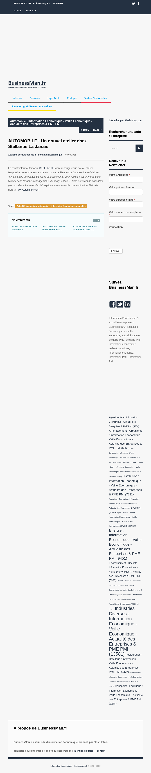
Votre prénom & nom (122, 187)
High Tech (31, 11)
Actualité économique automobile (32, 206)
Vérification (116, 227)
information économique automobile (68, 206)
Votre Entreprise (119, 175)
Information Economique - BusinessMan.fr (69, 766)
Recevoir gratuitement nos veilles (32, 106)
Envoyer (115, 251)
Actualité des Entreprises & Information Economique (35, 155)
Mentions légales (83, 750)
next (97, 129)
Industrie (58, 3)
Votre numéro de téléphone (125, 213)
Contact (101, 750)
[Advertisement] (75, 47)
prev (84, 129)
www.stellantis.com (28, 189)
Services (18, 11)
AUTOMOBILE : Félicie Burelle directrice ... (54, 228)
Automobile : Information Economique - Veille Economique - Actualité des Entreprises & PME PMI (51, 122)
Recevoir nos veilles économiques (32, 3)
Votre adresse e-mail (122, 199)
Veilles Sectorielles (95, 98)
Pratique (72, 98)
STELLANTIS (46, 168)
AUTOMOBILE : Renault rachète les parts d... (85, 228)
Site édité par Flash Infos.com (125, 120)
